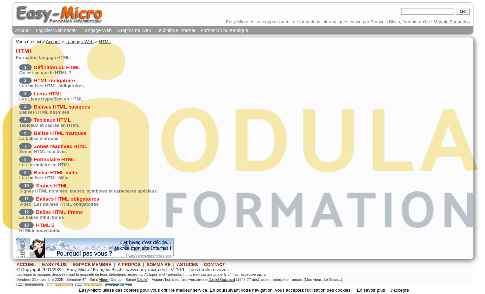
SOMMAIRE (159, 264)
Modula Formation (452, 21)
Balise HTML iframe (59, 212)
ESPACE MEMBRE (92, 264)
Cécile (142, 279)
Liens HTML (48, 93)
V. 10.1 (178, 269)
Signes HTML (52, 185)
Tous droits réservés (209, 269)
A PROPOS (129, 264)
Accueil (22, 30)
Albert (103, 279)
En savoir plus (371, 290)
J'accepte (399, 290)
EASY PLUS (54, 264)
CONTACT (214, 264)
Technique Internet (176, 30)
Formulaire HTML (54, 159)
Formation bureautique (224, 30)
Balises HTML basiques (62, 107)
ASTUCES (187, 264)
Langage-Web (79, 41)
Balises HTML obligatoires (67, 199)
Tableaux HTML (52, 120)
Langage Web (97, 30)
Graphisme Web (134, 30)
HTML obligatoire (54, 80)
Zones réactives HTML (60, 146)
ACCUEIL (26, 264)
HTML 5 (45, 225)
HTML (105, 41)
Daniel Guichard (221, 279)
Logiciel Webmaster (56, 30)
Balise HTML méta (55, 172)
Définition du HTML (57, 67)
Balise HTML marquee (60, 133)
